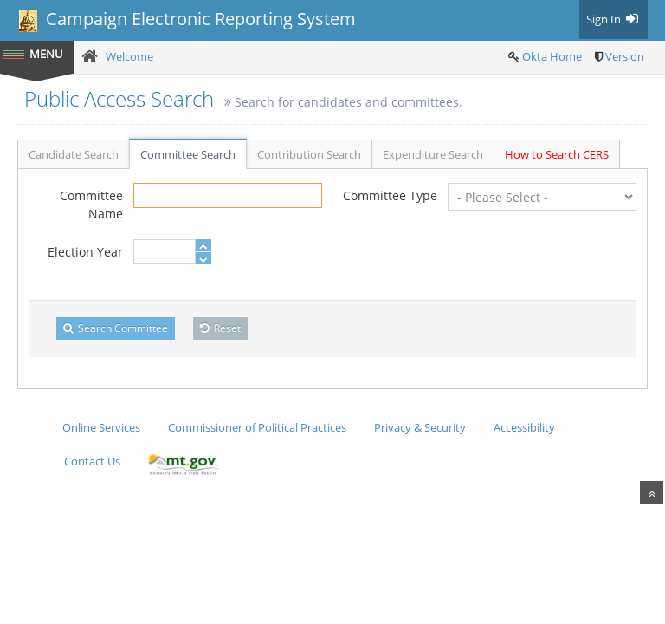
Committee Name (91, 204)
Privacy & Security (420, 427)
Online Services (101, 427)
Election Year (85, 252)
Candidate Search (74, 154)
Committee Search (188, 154)
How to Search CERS (557, 154)
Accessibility (524, 427)
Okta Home (552, 56)
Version (624, 56)
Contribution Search (309, 154)
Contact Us (92, 461)
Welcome (129, 56)
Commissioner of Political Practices (257, 427)
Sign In (613, 19)
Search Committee (115, 328)
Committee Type (390, 195)
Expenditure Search (433, 154)
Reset (220, 328)
